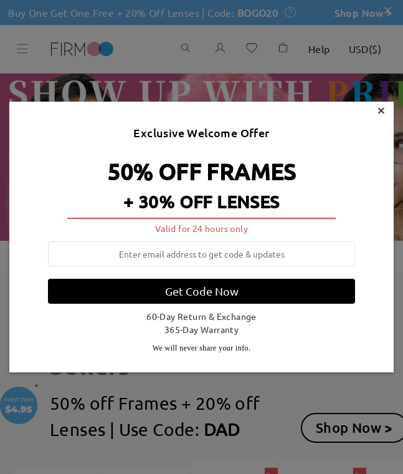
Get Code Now (202, 290)
